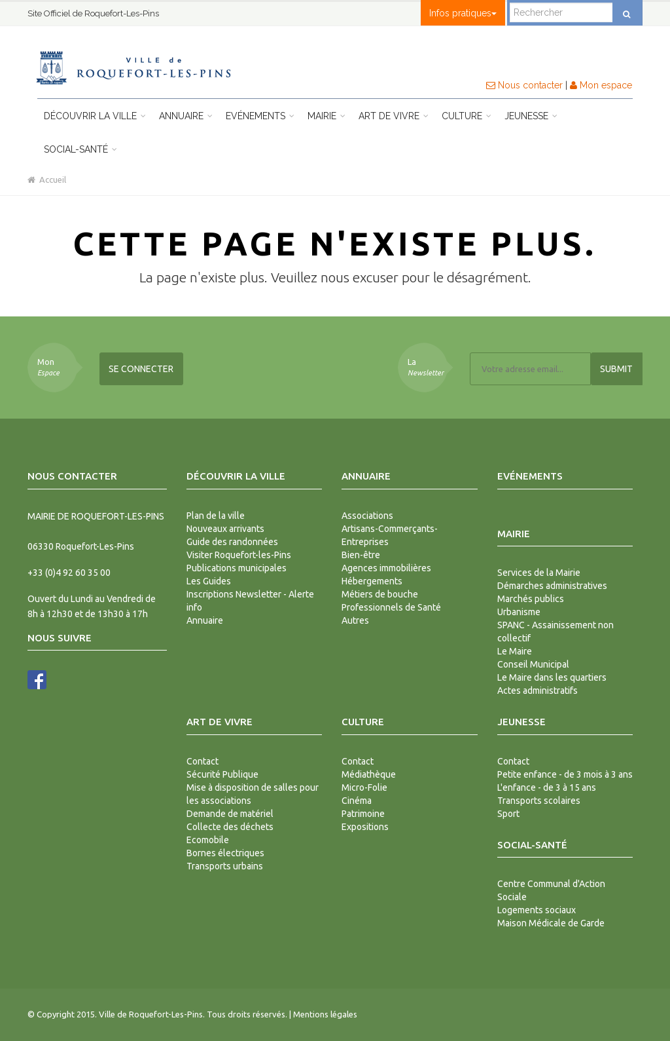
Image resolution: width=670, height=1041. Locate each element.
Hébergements (372, 581)
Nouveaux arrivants (225, 528)
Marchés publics (530, 599)
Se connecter (141, 369)
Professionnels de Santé (391, 607)
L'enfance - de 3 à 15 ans (546, 787)
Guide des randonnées (232, 542)
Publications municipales (236, 568)
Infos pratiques (463, 13)
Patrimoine (363, 813)
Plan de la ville (215, 515)
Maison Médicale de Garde (551, 923)
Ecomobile (207, 840)
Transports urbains (224, 866)
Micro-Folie (364, 787)
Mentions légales (325, 1014)
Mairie (326, 116)
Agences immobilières (386, 568)
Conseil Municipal (533, 664)
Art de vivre (394, 116)
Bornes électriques (225, 853)
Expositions (365, 827)
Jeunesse (530, 116)
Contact (202, 761)
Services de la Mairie (538, 572)
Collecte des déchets (229, 827)
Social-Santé (80, 149)
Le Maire (514, 651)
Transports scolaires (538, 800)
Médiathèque (369, 774)
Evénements (260, 116)
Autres (355, 620)
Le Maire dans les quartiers (552, 677)
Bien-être (361, 555)
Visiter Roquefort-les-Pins (238, 555)
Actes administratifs (537, 690)
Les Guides (208, 581)
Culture (466, 116)
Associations (367, 515)
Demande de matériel (229, 813)
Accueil (46, 179)
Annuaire (186, 116)
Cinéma (357, 800)
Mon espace (601, 85)
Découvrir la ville (95, 116)
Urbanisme (518, 612)
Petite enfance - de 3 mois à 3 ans (565, 774)
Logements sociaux (536, 910)
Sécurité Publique (222, 774)
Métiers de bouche (380, 594)
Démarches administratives (552, 585)
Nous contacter (524, 85)
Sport (508, 813)
